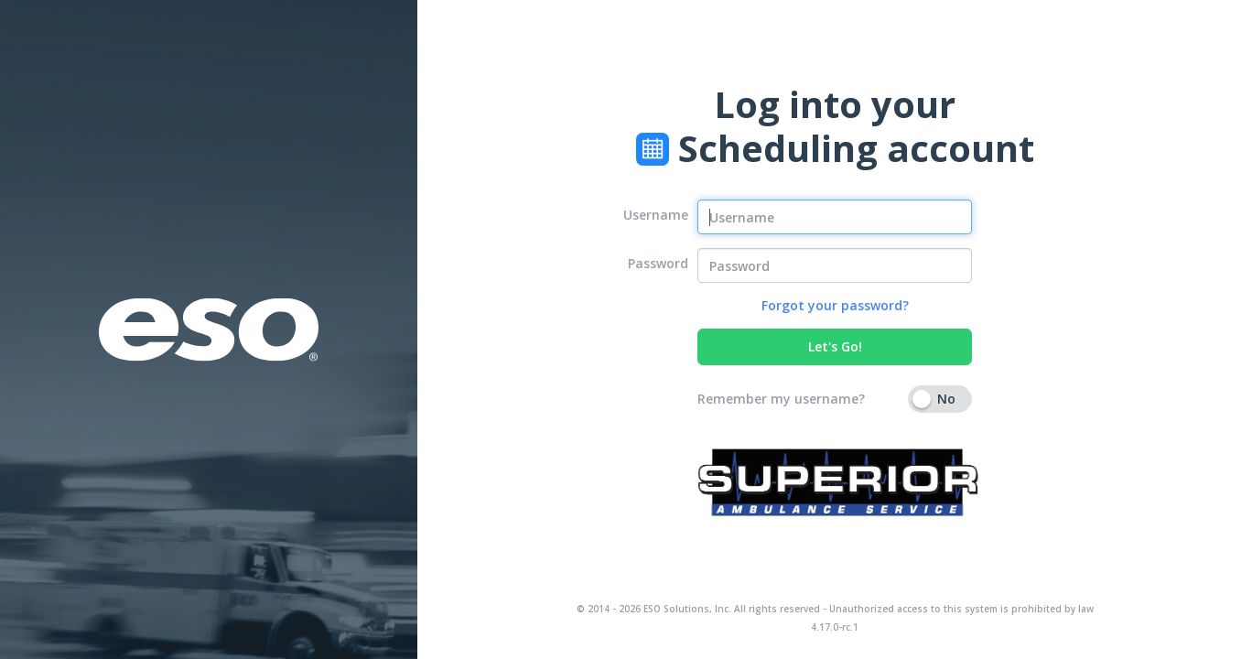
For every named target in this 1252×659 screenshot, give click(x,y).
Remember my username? (781, 398)
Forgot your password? (835, 305)
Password (658, 263)
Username (655, 214)
